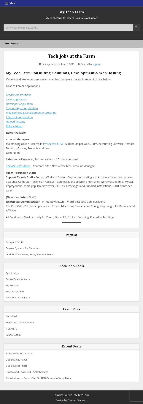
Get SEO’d (11, 316)
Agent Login (12, 273)
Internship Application (19, 117)
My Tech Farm (71, 12)
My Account (12, 285)
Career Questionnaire (18, 279)
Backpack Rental (15, 242)
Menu (12, 3)
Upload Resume (15, 121)
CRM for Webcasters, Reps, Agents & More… (30, 254)
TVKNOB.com (13, 334)
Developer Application (19, 104)
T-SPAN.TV (11, 328)
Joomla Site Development (20, 322)
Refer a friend (14, 126)
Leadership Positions (18, 95)
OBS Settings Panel (16, 359)
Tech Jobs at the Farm (71, 56)
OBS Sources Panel (16, 365)
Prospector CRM (53, 144)
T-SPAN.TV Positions (18, 166)
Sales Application (16, 99)
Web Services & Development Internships (31, 112)
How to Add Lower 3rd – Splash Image (27, 372)
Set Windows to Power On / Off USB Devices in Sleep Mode (39, 378)
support (97, 64)
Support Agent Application (22, 108)
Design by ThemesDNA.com (71, 400)
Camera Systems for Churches (22, 248)
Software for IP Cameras (19, 353)
